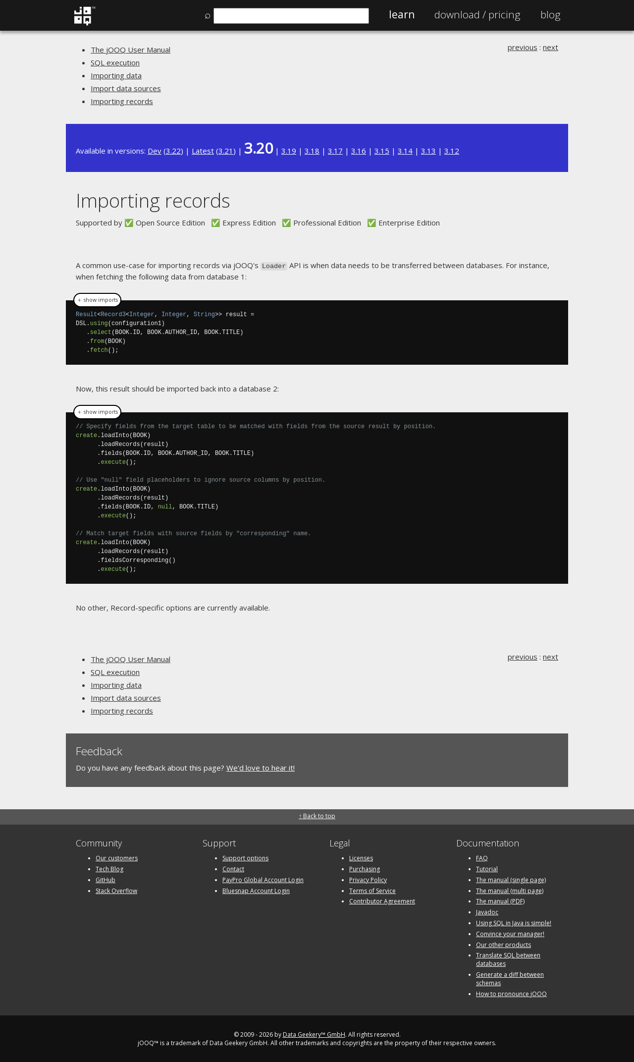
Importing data (116, 75)
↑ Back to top (317, 815)
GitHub (105, 879)
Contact (233, 868)
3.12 (451, 151)
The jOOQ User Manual (130, 50)
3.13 (428, 151)
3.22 (173, 151)
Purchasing (364, 868)
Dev (154, 151)
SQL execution (115, 62)
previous (522, 47)
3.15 (381, 151)
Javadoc (487, 911)
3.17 (335, 151)
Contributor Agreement (382, 900)
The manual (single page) (511, 879)
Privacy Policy (368, 879)
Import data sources (126, 88)
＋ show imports (97, 299)
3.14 (405, 151)
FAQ (482, 857)
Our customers (117, 857)
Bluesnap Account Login (256, 890)
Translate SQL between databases (508, 958)
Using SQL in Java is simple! (513, 922)
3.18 (312, 151)
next (550, 47)
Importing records (122, 101)
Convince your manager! (510, 933)
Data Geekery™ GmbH (314, 1033)
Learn (402, 14)
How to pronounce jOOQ (511, 993)
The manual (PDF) (500, 900)
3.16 (358, 151)
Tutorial (487, 868)
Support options (245, 857)
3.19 (288, 151)
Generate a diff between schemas (510, 977)
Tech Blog (109, 868)
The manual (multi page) (509, 890)
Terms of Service (372, 890)
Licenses (361, 857)
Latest (203, 151)
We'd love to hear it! (260, 767)
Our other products (503, 944)
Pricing (477, 14)
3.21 (225, 151)
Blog (550, 14)
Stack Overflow (116, 890)
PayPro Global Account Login (263, 879)
